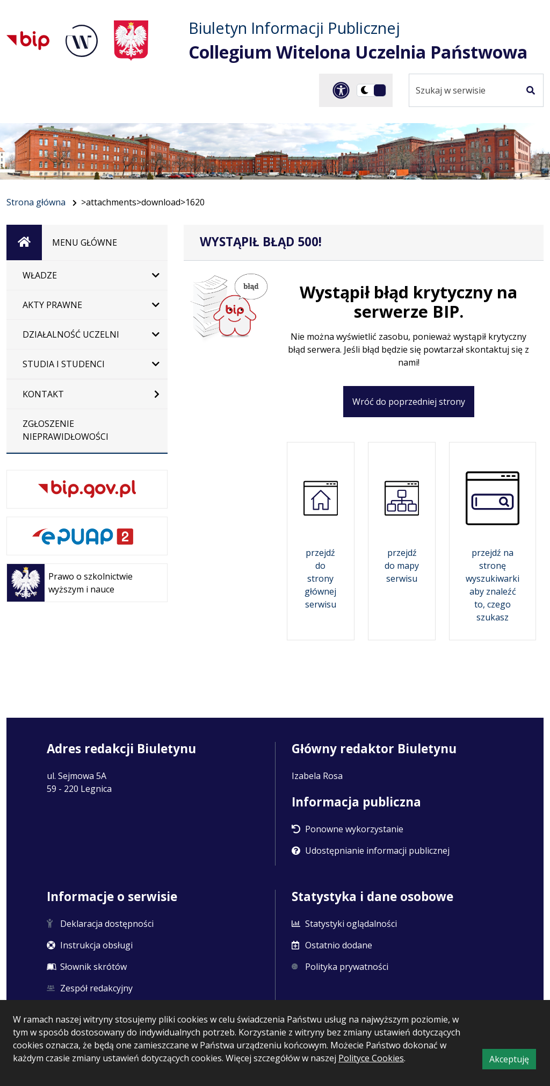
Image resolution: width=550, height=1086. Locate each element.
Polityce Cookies (371, 1058)
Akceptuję (512, 1060)
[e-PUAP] (87, 536)
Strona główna (36, 202)
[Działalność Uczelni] (87, 334)
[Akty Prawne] (87, 304)
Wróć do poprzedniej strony (408, 402)
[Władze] (87, 275)
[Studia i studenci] (87, 363)
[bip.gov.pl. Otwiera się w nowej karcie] (87, 489)
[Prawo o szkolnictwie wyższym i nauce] (87, 582)
